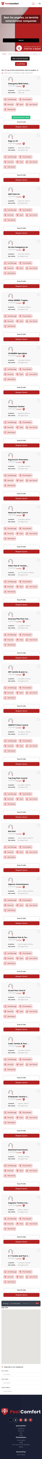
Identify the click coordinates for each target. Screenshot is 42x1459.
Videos (21, 1447)
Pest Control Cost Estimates (21, 1445)
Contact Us (21, 1428)
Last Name (4, 1379)
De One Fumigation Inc (18, 247)
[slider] (12, 86)
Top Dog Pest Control (17, 778)
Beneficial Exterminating (19, 1150)
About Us (21, 1431)
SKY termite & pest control (20, 672)
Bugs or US (13, 141)
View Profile (21, 122)
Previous (25, 1303)
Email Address (5, 1387)
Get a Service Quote (20, 58)
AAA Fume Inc (14, 194)
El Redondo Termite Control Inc (22, 1097)
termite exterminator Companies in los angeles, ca (24, 54)
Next (37, 1303)
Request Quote (21, 127)
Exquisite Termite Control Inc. (21, 1203)
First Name (4, 1371)
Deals (19, 104)
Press (21, 1435)
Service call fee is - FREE (21, 117)
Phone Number (25, 99)
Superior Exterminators (18, 884)
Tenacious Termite (16, 406)
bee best (12, 831)
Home (4, 54)
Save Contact (31, 104)
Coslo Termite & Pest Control (21, 1043)
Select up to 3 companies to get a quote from (18, 73)
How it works (21, 1440)
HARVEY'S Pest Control (18, 725)
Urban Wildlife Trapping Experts (22, 300)
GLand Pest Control (16, 990)
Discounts (8, 104)
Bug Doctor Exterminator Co (20, 459)
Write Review (9, 109)
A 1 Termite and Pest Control (21, 1256)
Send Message (10, 99)
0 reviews (19, 86)
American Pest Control (18, 512)
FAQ (21, 1433)
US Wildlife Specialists (17, 353)
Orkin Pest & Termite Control (21, 566)
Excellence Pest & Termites (20, 937)
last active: (11, 92)
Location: (11, 90)
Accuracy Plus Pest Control (19, 619)
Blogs (21, 1442)
